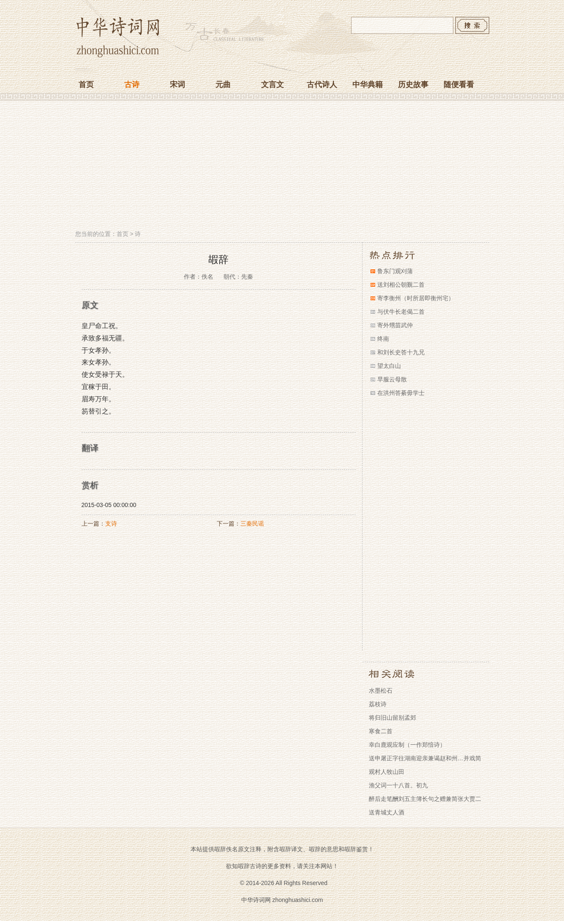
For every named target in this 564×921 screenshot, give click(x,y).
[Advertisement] (282, 166)
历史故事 (413, 84)
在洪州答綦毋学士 (401, 392)
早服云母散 (392, 379)
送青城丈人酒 (386, 812)
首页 (86, 84)
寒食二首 (380, 731)
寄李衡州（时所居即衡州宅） (415, 298)
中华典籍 (367, 84)
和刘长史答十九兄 (401, 352)
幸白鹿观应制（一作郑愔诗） (407, 744)
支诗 (111, 523)
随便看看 (459, 84)
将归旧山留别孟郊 (392, 717)
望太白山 (389, 365)
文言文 (272, 84)
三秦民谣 (252, 523)
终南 (383, 338)
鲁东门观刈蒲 (395, 271)
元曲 (223, 84)
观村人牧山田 (386, 771)
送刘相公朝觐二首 (401, 284)
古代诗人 (322, 84)
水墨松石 (380, 690)
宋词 (177, 84)
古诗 (131, 84)
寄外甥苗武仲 (395, 325)
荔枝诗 (378, 704)
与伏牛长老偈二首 (401, 311)
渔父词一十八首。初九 (398, 785)
